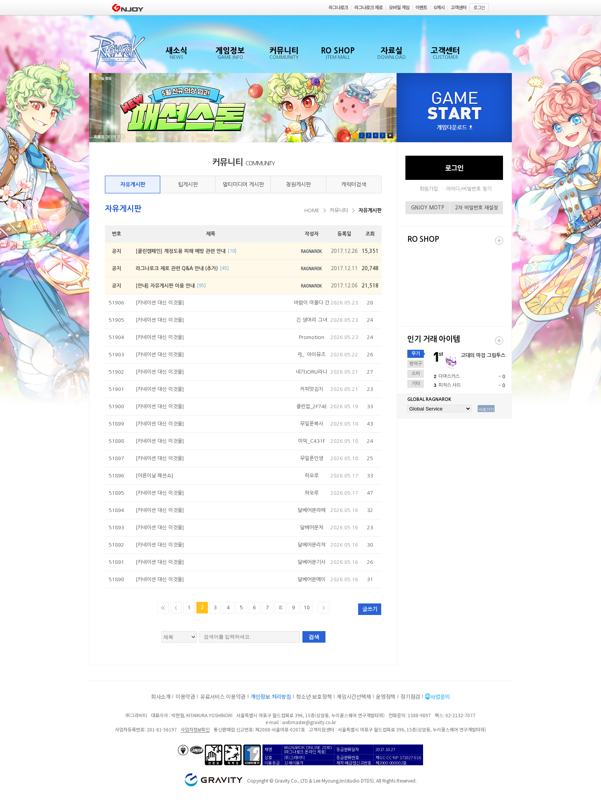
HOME (311, 210)
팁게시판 (188, 184)
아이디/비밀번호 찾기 (468, 188)
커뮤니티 (339, 210)
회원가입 (429, 188)
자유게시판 (132, 184)
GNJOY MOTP (427, 207)
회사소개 (161, 696)
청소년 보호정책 (314, 696)
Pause (390, 135)
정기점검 (410, 696)
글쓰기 (369, 609)
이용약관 (185, 696)
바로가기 (486, 409)
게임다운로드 (455, 128)
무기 (416, 353)
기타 (416, 383)
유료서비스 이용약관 (223, 696)
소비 (416, 373)
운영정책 (385, 696)
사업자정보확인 (195, 729)
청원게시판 (298, 184)
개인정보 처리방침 (271, 696)
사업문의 (440, 696)
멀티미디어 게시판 (243, 184)
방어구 (415, 363)
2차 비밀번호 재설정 (476, 207)
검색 (314, 637)
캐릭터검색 (353, 184)
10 (307, 607)
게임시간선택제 (354, 696)
